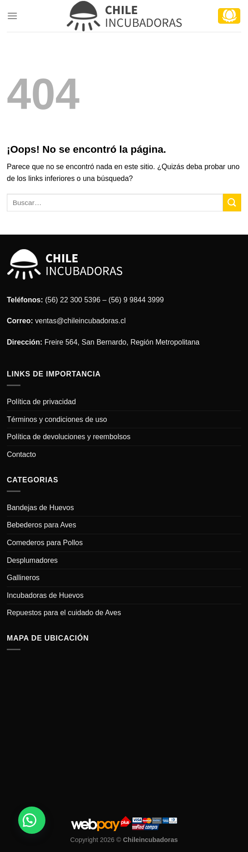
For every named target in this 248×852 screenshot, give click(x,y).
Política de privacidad (41, 402)
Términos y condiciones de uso (57, 419)
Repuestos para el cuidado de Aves (64, 612)
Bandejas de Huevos (40, 507)
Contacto (21, 454)
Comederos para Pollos (45, 542)
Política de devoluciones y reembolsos (68, 437)
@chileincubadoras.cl (90, 321)
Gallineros (23, 577)
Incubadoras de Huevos (45, 595)
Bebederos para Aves (41, 525)
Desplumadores (32, 560)
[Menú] (12, 16)
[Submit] (232, 202)
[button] (31, 820)
